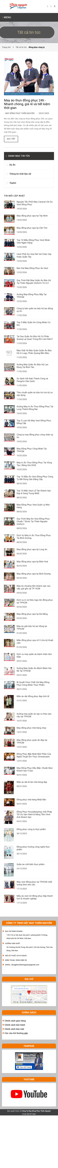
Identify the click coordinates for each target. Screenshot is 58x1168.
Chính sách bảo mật (14, 1029)
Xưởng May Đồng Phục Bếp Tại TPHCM (32, 295)
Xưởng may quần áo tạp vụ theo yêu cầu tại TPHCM (34, 715)
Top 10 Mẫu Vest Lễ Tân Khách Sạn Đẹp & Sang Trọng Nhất (34, 492)
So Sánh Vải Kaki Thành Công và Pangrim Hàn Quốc (32, 380)
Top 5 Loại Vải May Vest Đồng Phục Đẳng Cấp (34, 422)
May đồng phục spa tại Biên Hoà (32, 561)
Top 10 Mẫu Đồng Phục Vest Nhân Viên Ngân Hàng (33, 241)
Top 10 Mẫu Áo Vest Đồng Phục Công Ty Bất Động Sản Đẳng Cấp (35, 478)
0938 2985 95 (21, 960)
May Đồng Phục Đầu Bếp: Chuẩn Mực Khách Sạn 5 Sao (35, 769)
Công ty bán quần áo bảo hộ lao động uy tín (35, 309)
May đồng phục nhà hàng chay (31, 728)
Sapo (34, 1114)
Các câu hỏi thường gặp (16, 1033)
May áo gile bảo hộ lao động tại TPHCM (32, 627)
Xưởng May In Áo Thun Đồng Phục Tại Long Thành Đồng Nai (35, 407)
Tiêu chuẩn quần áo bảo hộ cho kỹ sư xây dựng (35, 393)
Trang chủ (7, 47)
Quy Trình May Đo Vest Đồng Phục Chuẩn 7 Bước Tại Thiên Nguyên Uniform (33, 521)
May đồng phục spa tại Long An (32, 549)
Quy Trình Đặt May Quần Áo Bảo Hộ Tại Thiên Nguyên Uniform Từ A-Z (34, 281)
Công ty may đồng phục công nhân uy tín (35, 436)
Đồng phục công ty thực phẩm (31, 829)
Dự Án (12, 164)
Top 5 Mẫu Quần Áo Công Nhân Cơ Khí (33, 323)
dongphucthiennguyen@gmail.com (25, 965)
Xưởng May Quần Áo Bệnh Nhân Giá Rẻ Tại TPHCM (34, 669)
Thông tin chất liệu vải (20, 174)
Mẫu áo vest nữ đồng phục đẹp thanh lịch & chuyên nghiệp (35, 897)
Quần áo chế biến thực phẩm (30, 864)
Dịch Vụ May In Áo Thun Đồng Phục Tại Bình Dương (34, 536)
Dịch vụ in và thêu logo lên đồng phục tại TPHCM (35, 601)
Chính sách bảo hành (15, 1025)
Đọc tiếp (11, 139)
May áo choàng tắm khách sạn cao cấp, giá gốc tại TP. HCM (33, 587)
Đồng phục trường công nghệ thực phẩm (33, 848)
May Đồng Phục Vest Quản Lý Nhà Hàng (33, 506)
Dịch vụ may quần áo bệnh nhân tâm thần (34, 655)
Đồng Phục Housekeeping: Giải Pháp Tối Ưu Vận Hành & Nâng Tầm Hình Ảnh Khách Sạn (34, 814)
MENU (6, 17)
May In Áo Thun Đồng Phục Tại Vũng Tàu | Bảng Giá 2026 (34, 464)
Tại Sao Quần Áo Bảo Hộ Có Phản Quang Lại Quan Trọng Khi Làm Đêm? (35, 337)
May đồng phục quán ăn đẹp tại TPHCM (32, 741)
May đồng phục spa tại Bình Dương (34, 573)
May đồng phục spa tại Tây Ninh (32, 215)
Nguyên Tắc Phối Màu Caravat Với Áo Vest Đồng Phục (35, 203)
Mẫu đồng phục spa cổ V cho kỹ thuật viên (35, 641)
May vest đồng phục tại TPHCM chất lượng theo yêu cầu (34, 883)
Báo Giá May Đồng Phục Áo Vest (32, 268)
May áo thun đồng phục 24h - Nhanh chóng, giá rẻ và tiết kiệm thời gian (27, 104)
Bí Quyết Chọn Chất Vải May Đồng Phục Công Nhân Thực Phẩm (33, 683)
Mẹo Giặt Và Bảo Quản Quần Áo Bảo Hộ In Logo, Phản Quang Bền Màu (34, 351)
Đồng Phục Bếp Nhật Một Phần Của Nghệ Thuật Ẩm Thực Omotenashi (34, 755)
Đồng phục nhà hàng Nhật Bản (31, 799)
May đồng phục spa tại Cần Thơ (32, 228)
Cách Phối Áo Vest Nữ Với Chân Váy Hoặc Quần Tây (34, 255)
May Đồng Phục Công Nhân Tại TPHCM (32, 450)
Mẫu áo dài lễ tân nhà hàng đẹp (32, 782)
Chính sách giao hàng (15, 1020)
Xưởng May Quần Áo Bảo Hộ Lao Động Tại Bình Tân (32, 365)
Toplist (12, 183)
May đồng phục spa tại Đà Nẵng (32, 614)
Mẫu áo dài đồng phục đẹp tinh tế (33, 696)
